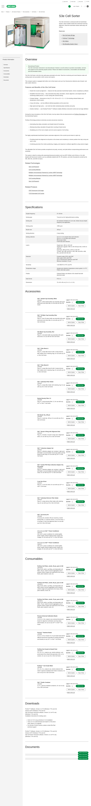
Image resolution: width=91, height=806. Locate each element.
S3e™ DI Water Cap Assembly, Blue (47, 315)
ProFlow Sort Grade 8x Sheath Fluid (47, 649)
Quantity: (68, 302)
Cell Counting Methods (34, 169)
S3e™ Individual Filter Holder (45, 381)
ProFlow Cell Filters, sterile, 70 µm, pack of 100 (50, 599)
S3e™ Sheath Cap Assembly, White (47, 298)
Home (2, 11)
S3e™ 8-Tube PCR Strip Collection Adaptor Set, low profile (50, 465)
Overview (6, 64)
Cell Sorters (34, 11)
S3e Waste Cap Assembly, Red (45, 332)
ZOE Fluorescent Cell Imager (36, 190)
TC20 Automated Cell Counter (36, 193)
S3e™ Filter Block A (42, 348)
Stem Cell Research (34, 166)
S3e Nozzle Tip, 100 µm (43, 415)
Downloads (6, 77)
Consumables (7, 73)
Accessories (6, 70)
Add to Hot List (71, 308)
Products (7, 11)
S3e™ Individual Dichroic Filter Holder (47, 498)
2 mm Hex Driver (42, 481)
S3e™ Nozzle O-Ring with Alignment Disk (48, 431)
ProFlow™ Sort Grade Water (45, 665)
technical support (32, 727)
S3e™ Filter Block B (42, 365)
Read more (62, 31)
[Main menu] (3, 6)
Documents (6, 80)
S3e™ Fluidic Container (43, 682)
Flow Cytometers (26, 11)
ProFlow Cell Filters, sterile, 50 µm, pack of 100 (50, 582)
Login (67, 299)
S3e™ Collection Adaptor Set (45, 448)
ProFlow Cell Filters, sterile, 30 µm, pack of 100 (50, 566)
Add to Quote (71, 305)
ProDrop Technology (79, 114)
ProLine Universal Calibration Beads (47, 616)
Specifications (7, 67)
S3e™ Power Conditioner (52, 531)
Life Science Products (16, 11)
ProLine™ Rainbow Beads (44, 632)
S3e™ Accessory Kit (43, 514)
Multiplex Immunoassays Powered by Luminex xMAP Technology (45, 172)
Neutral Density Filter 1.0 (44, 398)
